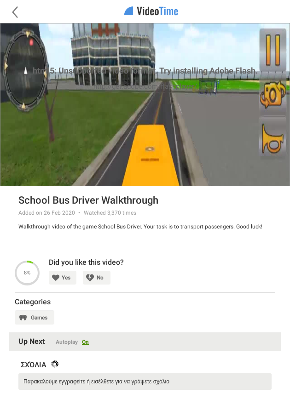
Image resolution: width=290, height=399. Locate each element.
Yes (66, 277)
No (100, 277)
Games (39, 317)
